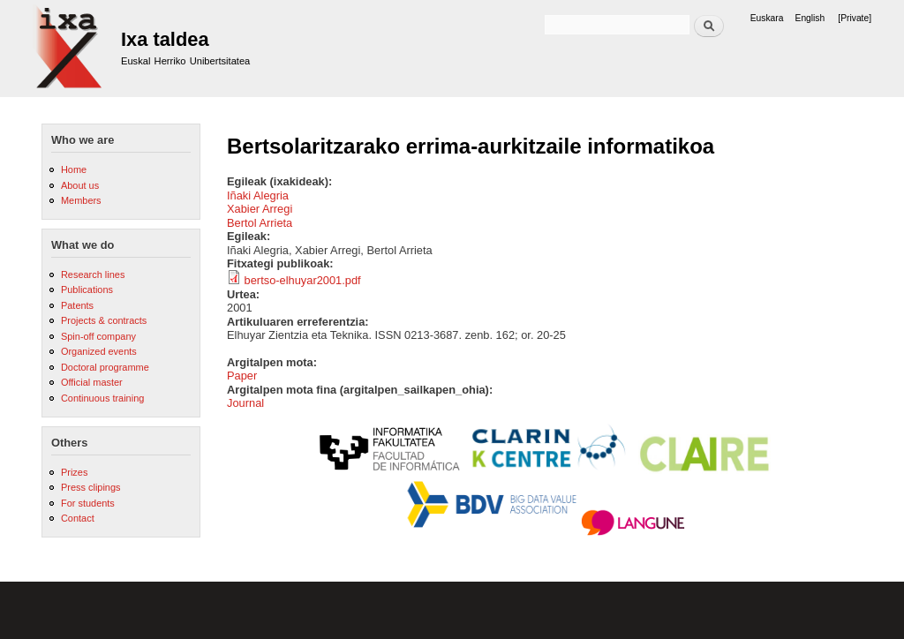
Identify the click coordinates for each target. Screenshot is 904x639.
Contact (77, 518)
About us (80, 185)
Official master (92, 382)
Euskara (767, 18)
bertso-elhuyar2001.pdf (303, 280)
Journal (245, 403)
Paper (242, 375)
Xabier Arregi (259, 208)
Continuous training (102, 398)
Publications (87, 289)
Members (81, 200)
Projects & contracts (104, 320)
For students (88, 503)
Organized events (99, 351)
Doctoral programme (105, 367)
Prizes (74, 472)
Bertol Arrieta (259, 222)
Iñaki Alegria (258, 195)
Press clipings (91, 487)
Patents (77, 305)
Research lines (92, 274)
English (810, 18)
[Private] (854, 18)
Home (74, 169)
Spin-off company (98, 336)
